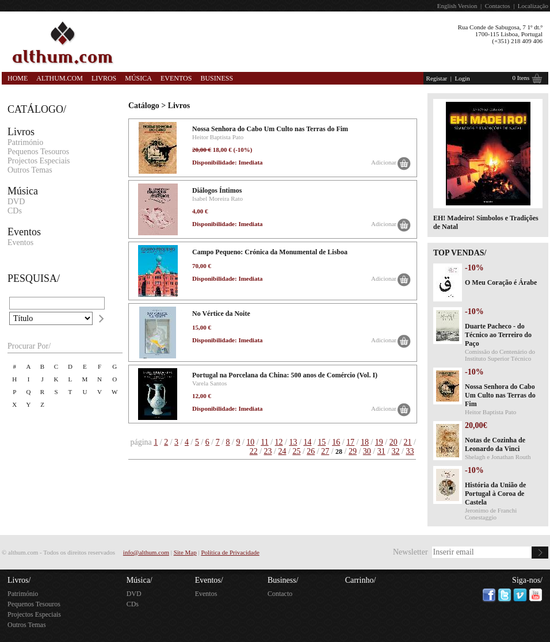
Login (461, 78)
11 (264, 442)
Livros (103, 78)
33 (410, 451)
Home (17, 78)
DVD (16, 201)
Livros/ (18, 580)
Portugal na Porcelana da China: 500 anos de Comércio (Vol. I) (284, 375)
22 (254, 451)
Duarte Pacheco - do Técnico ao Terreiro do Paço (498, 334)
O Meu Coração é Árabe (501, 282)
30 (367, 451)
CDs (14, 211)
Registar (437, 78)
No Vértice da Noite (221, 313)
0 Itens (521, 77)
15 (322, 442)
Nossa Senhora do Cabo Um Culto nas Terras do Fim (270, 129)
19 (379, 442)
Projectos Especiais (38, 160)
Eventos (176, 78)
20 (393, 442)
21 (408, 442)
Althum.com (59, 78)
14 (307, 442)
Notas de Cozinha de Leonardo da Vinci (495, 444)
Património (25, 142)
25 (296, 451)
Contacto (280, 594)
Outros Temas (29, 170)
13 (293, 442)
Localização (533, 5)
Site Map (185, 552)
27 (325, 451)
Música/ (139, 580)
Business (216, 78)
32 (396, 451)
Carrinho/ (360, 580)
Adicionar (383, 162)
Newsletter (410, 552)
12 (279, 442)
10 (250, 442)
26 (311, 451)
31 (381, 451)
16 (336, 442)
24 (282, 451)
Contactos (497, 5)
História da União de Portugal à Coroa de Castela (495, 493)
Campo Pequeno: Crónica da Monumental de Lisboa (269, 252)
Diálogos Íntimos (217, 190)
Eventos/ (209, 580)
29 (353, 451)
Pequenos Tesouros (38, 151)
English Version (457, 5)
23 (268, 451)
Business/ (283, 580)
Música (138, 78)
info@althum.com (146, 552)
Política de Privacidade (230, 552)
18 (365, 442)
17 (350, 442)
